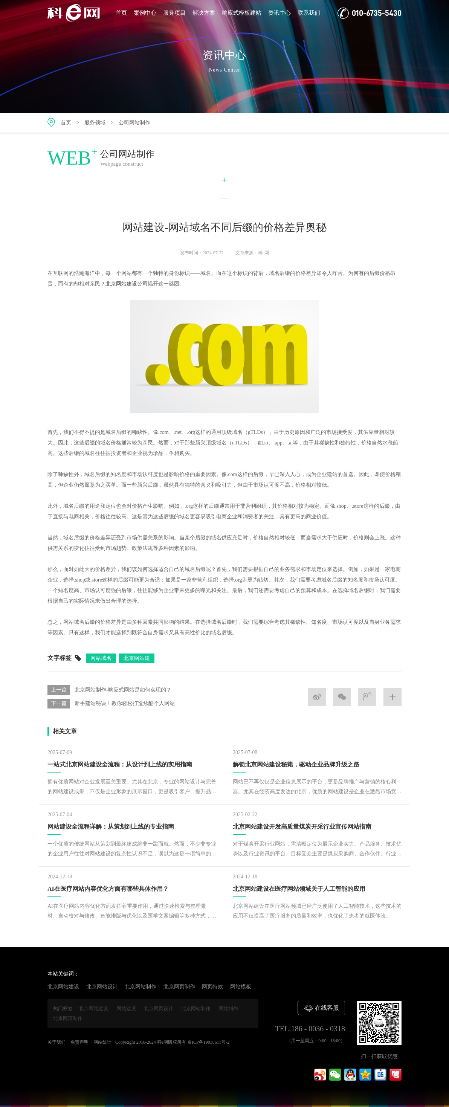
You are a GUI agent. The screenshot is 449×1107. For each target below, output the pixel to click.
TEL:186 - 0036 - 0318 (310, 1029)
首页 (121, 13)
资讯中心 (279, 13)
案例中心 (145, 13)
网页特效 (212, 986)
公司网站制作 (134, 122)
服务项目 (174, 13)
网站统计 (102, 1042)
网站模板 (240, 986)
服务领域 (94, 122)
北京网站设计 (102, 986)
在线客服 (321, 1008)
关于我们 (56, 1042)
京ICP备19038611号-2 (208, 1042)
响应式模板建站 (241, 13)
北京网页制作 (179, 986)
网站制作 (228, 1008)
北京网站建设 (121, 286)
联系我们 (309, 13)
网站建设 (126, 1008)
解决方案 (203, 13)
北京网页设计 (158, 1008)
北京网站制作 (140, 986)
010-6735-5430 (370, 13)
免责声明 (79, 1042)
